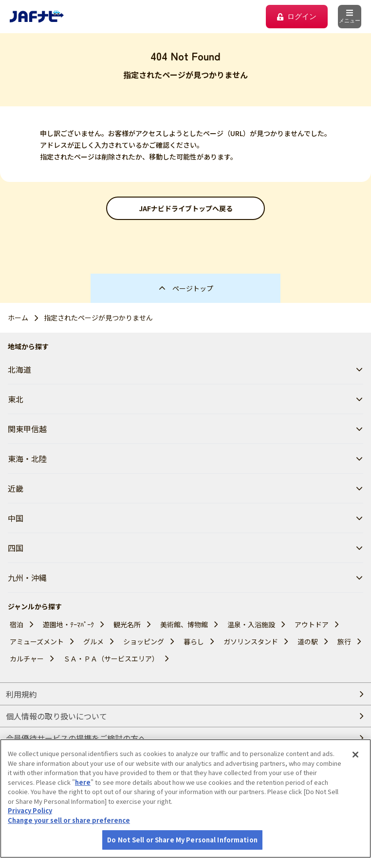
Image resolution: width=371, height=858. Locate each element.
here (83, 800)
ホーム (18, 317)
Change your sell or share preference (69, 838)
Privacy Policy (30, 829)
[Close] (355, 773)
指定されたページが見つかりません (98, 317)
